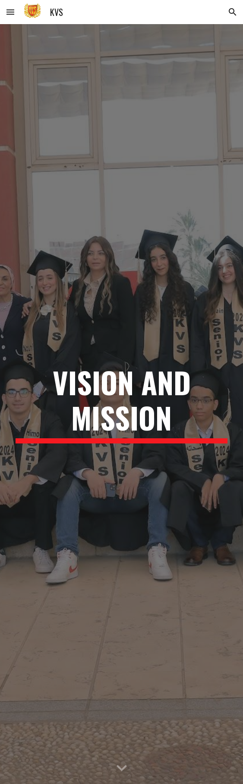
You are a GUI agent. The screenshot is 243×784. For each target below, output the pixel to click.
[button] (10, 12)
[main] (121, 404)
